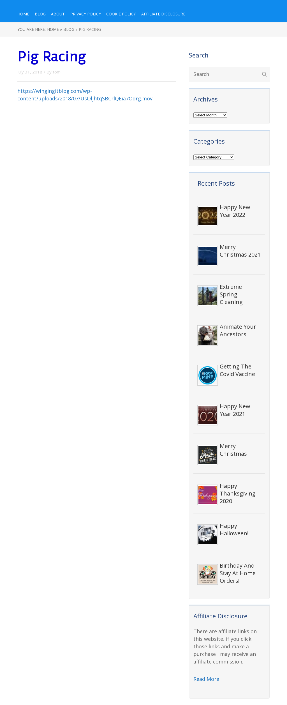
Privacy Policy (85, 14)
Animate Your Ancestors (238, 330)
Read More (206, 679)
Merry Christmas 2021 (240, 250)
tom (57, 72)
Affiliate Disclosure (163, 14)
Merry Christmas (233, 449)
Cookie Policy (121, 14)
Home (23, 14)
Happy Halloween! (234, 529)
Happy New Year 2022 (235, 210)
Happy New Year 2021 (235, 410)
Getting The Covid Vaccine (237, 370)
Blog (40, 14)
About (58, 14)
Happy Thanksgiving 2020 (238, 493)
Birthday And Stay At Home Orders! (238, 573)
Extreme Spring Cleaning (231, 294)
